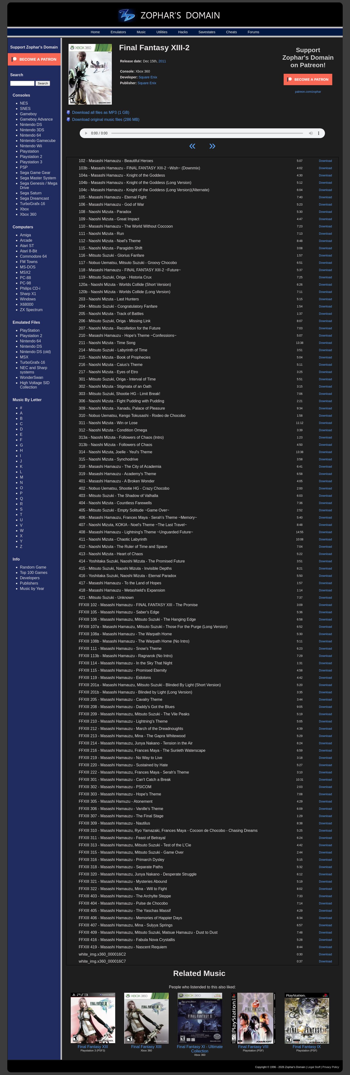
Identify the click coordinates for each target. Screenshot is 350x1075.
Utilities (162, 32)
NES (24, 103)
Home (95, 32)
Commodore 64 (33, 256)
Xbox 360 (28, 214)
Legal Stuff (313, 1067)
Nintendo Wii (31, 146)
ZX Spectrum (31, 310)
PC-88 (25, 278)
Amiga (25, 235)
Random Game (33, 567)
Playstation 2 (31, 157)
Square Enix (148, 77)
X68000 (26, 304)
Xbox (24, 209)
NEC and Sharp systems (33, 370)
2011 (162, 61)
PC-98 (25, 283)
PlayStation (30, 330)
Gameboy (28, 114)
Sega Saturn (31, 193)
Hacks (183, 32)
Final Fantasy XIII (93, 1047)
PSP (24, 167)
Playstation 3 (31, 162)
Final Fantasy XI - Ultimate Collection (200, 1049)
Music (141, 32)
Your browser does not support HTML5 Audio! (202, 132)
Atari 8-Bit (28, 251)
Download (325, 161)
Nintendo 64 (30, 135)
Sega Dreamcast (34, 198)
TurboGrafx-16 (32, 204)
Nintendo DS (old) (35, 352)
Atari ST (27, 246)
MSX (24, 357)
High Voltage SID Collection (35, 385)
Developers (30, 578)
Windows (28, 299)
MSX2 (25, 272)
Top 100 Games (33, 573)
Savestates (207, 32)
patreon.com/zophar (308, 91)
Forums (253, 32)
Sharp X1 (28, 294)
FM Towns (29, 262)
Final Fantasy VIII (253, 1047)
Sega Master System (38, 178)
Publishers (29, 583)
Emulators (118, 32)
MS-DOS (27, 267)
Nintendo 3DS (32, 130)
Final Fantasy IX (307, 1047)
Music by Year (32, 589)
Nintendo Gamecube (38, 141)
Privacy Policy (331, 1067)
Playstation (29, 151)
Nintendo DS (31, 125)
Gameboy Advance (36, 119)
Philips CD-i (30, 288)
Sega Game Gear (35, 173)
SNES (25, 109)
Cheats (231, 32)
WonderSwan (31, 377)
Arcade (26, 240)
